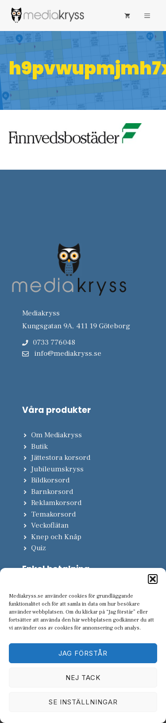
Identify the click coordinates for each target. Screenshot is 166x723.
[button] (152, 579)
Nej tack (83, 677)
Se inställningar (83, 702)
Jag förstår (83, 653)
